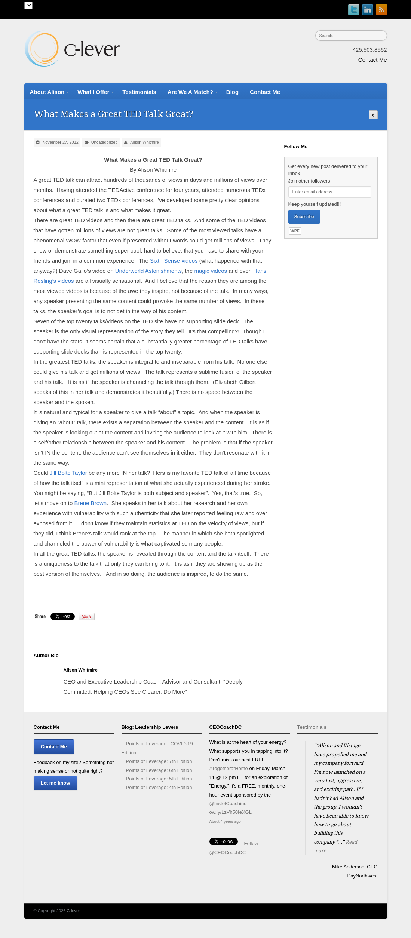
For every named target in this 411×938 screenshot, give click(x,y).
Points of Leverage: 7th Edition (159, 761)
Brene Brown (90, 503)
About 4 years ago (225, 823)
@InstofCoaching (228, 805)
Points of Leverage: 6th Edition (159, 770)
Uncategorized (104, 142)
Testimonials (312, 727)
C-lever (73, 910)
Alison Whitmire (144, 142)
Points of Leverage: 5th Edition (159, 779)
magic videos (210, 271)
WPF (294, 231)
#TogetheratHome (228, 770)
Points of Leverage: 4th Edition (159, 787)
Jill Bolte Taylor (68, 473)
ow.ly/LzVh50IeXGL (230, 814)
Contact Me (372, 59)
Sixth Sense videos (174, 260)
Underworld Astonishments (148, 271)
